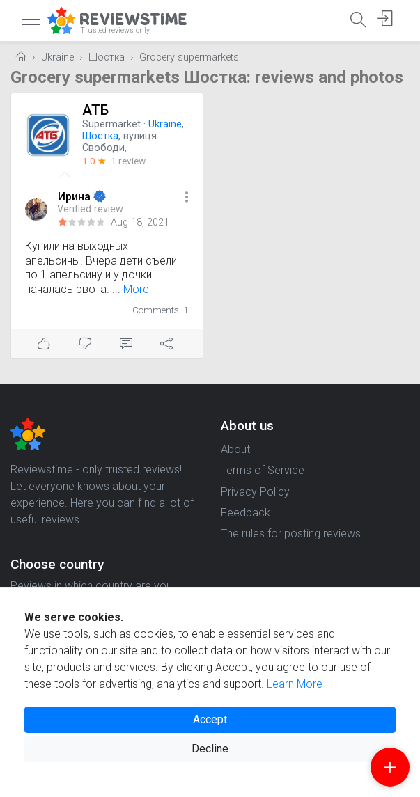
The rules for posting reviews (291, 533)
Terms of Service (262, 470)
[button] (187, 198)
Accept (210, 719)
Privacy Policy (255, 491)
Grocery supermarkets (189, 57)
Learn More (294, 684)
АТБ (95, 110)
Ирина (75, 196)
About (235, 449)
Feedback (245, 512)
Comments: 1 (160, 309)
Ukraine (57, 57)
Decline (210, 748)
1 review (128, 160)
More (136, 289)
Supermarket (111, 124)
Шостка (106, 57)
